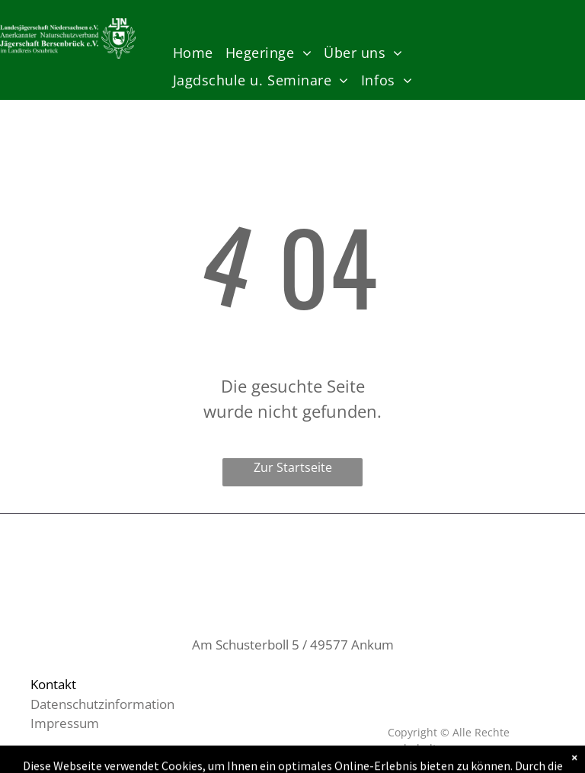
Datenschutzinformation (102, 704)
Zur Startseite (293, 467)
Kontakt (53, 684)
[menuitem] (193, 53)
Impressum (64, 723)
